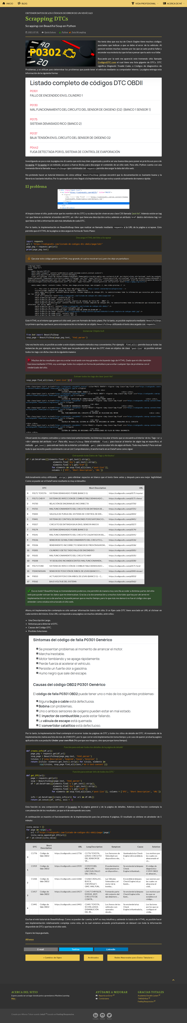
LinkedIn (110, 948)
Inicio (9, 3)
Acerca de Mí (174, 3)
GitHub (102, 1017)
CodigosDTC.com (107, 62)
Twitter (76, 948)
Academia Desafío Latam (148, 994)
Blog (24, 3)
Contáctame (104, 997)
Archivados (93, 956)
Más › (13, 997)
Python (65, 32)
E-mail (40, 948)
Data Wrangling (79, 32)
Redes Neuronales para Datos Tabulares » (134, 956)
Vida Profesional (145, 3)
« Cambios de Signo (52, 956)
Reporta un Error (106, 994)
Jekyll (42, 1013)
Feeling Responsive (145, 1000)
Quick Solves (50, 32)
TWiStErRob (143, 997)
